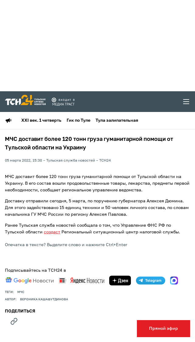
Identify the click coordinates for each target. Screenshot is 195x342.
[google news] (29, 280)
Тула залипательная (117, 120)
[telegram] (150, 280)
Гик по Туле (78, 120)
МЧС (20, 292)
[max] (174, 280)
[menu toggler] (186, 101)
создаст (52, 232)
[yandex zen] (120, 280)
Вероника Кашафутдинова (44, 299)
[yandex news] (81, 280)
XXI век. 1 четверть (41, 120)
